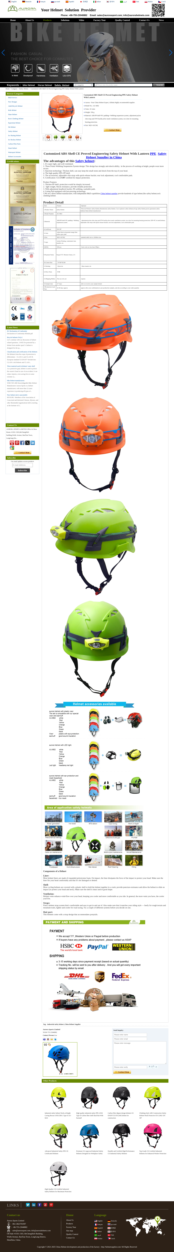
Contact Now (22, 452)
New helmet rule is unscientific (17, 395)
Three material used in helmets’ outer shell (21, 366)
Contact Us (144, 20)
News (161, 20)
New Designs (12, 102)
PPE (153, 153)
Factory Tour (99, 20)
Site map (69, 1231)
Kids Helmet (12, 110)
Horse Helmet (45, 85)
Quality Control (122, 20)
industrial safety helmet (55, 1024)
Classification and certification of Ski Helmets (22, 352)
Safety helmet (84, 161)
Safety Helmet (23, 89)
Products (47, 20)
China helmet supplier (109, 194)
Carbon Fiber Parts (14, 144)
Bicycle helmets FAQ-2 (14, 337)
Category (14, 89)
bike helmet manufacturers (15, 381)
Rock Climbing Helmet (15, 119)
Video (81, 20)
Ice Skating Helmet (14, 135)
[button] (80, 80)
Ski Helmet (11, 127)
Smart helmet (12, 148)
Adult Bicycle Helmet (15, 106)
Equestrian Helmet (14, 123)
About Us (29, 20)
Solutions (65, 20)
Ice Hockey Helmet (14, 140)
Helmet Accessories (14, 157)
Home (13, 20)
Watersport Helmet (14, 152)
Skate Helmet (12, 114)
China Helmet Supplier (73, 1024)
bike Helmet (29, 85)
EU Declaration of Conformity (17, 331)
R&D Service (12, 98)
